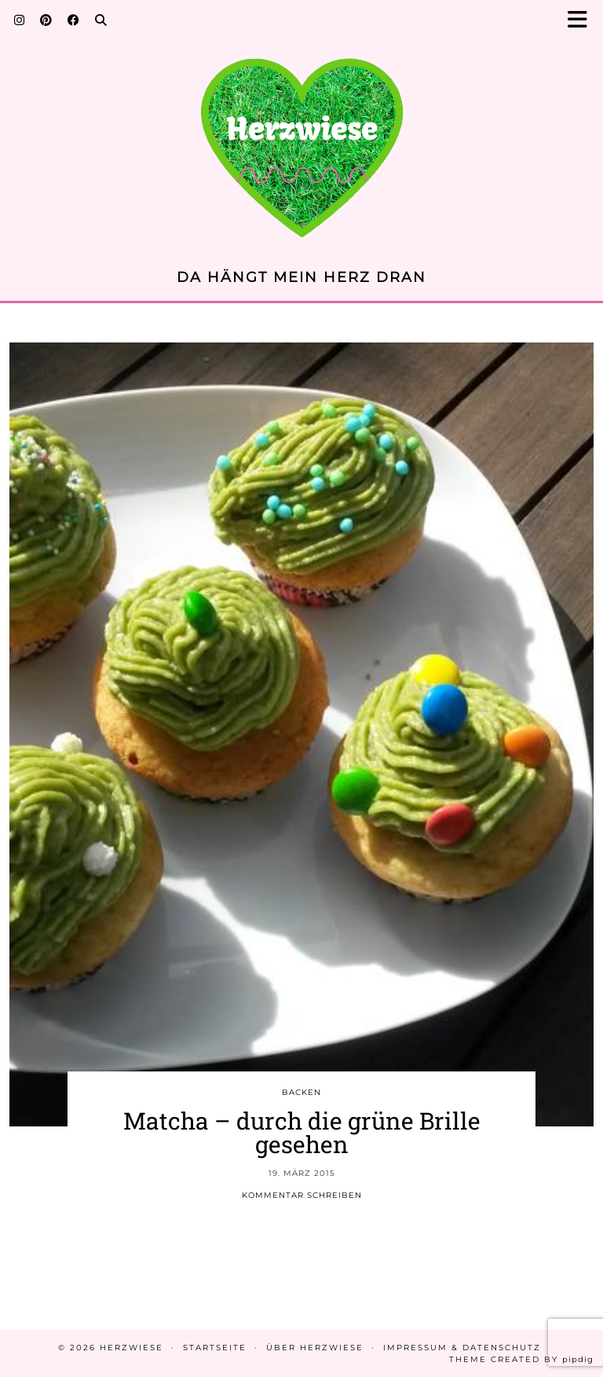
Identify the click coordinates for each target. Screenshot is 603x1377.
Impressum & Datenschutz (462, 1347)
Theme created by (521, 1359)
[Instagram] (19, 19)
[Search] (101, 19)
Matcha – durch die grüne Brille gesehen (302, 1132)
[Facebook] (73, 19)
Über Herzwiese (315, 1347)
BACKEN (301, 1092)
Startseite (215, 1347)
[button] (582, 20)
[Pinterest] (46, 19)
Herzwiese (131, 1347)
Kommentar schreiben (302, 1195)
